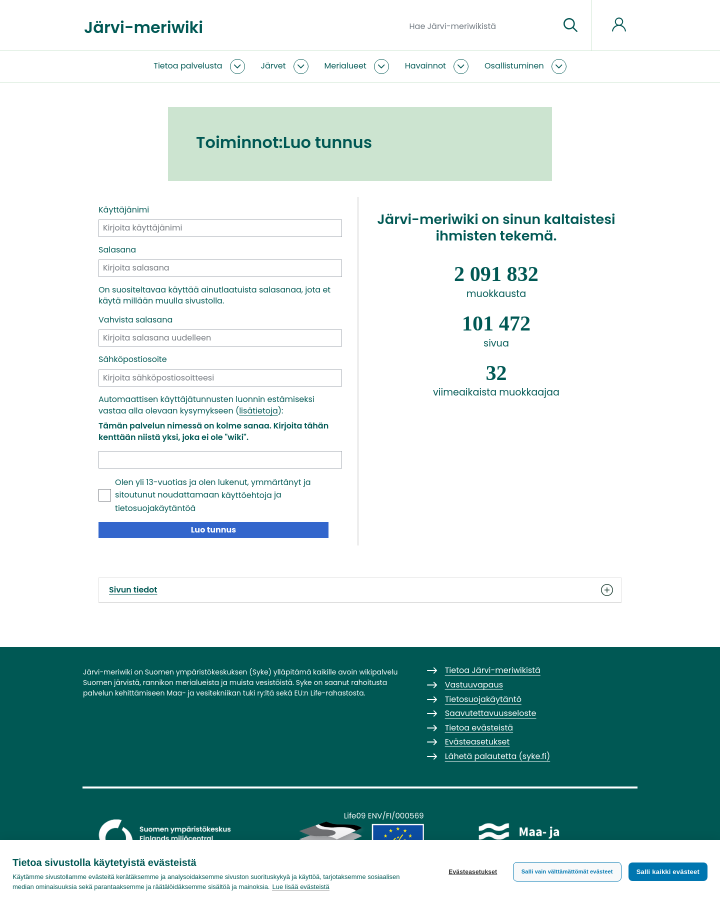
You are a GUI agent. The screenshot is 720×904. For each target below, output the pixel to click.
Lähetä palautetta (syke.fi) (497, 756)
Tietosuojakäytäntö (483, 699)
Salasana (117, 250)
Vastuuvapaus (474, 684)
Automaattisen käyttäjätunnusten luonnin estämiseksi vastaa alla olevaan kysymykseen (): (206, 405)
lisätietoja (258, 410)
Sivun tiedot (360, 590)
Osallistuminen (514, 66)
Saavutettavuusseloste (490, 713)
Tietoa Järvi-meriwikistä (492, 670)
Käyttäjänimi (123, 210)
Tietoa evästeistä (479, 728)
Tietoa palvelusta (188, 66)
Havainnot (425, 66)
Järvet (273, 66)
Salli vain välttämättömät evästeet (567, 871)
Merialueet (345, 66)
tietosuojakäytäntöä (155, 508)
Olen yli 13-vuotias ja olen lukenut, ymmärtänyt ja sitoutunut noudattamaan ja (212, 495)
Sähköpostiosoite (132, 359)
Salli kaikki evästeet (668, 872)
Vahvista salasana (135, 320)
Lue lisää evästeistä (300, 886)
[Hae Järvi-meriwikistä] (481, 25)
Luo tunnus (213, 530)
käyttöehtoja (247, 495)
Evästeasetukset (472, 872)
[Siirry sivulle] (571, 25)
